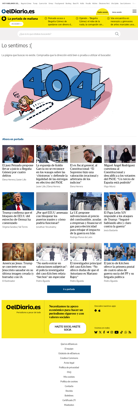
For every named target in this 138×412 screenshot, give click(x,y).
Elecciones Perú (104, 3)
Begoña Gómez (26, 3)
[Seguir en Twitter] (100, 332)
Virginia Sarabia (9, 227)
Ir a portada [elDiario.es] (69, 289)
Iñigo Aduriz (109, 186)
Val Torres (23, 227)
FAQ (69, 372)
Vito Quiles (115, 3)
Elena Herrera (8, 179)
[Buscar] (117, 34)
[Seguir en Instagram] (112, 332)
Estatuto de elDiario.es (69, 353)
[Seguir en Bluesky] (95, 332)
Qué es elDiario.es (69, 344)
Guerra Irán (43, 3)
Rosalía (88, 3)
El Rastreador (8, 281)
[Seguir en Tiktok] (121, 332)
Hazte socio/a (102, 12)
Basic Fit (76, 3)
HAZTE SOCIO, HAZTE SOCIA (67, 328)
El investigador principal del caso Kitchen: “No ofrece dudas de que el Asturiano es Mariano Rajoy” (85, 270)
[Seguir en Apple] (99, 310)
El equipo (69, 348)
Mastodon (69, 405)
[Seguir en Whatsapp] (126, 332)
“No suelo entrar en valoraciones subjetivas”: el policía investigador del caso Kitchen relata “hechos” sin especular (51, 270)
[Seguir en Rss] (130, 332)
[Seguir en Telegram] (107, 332)
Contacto (69, 386)
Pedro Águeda (43, 281)
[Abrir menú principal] (134, 11)
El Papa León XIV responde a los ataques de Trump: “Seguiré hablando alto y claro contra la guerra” (118, 219)
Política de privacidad (69, 367)
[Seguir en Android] (95, 310)
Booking (68, 3)
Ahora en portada (12, 139)
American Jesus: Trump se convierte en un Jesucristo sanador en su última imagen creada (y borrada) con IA (18, 270)
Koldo (82, 3)
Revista (69, 391)
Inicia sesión (117, 12)
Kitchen (94, 3)
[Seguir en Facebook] (104, 332)
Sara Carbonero (125, 3)
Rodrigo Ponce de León (81, 237)
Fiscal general (59, 3)
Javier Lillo (21, 179)
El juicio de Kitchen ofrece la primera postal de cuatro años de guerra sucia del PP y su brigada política (119, 270)
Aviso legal (69, 362)
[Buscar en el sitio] (65, 34)
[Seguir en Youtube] (117, 332)
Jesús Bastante (111, 230)
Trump (35, 3)
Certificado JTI (69, 400)
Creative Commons (69, 358)
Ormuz (51, 3)
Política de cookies (69, 381)
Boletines (69, 395)
